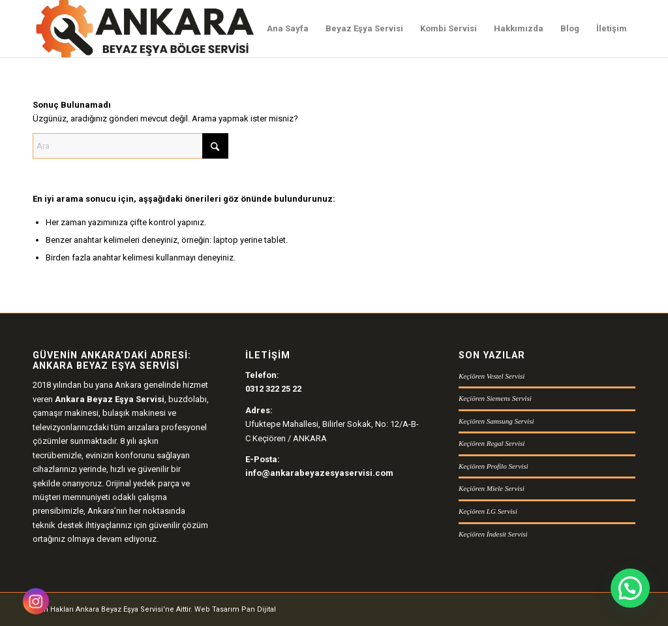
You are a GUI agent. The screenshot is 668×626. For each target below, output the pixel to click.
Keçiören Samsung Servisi (496, 421)
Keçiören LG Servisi (488, 511)
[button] (630, 588)
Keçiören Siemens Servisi (495, 398)
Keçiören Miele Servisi (491, 488)
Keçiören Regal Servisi (491, 443)
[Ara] (130, 146)
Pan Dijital (258, 609)
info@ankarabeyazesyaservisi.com (319, 473)
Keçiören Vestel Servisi (491, 376)
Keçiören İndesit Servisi (493, 534)
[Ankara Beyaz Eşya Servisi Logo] (144, 28)
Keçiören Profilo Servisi (493, 466)
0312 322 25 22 (273, 389)
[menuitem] (287, 28)
